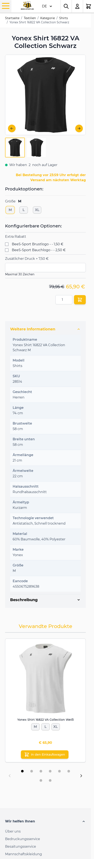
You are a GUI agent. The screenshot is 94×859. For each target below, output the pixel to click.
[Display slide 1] (22, 771)
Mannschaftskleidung (23, 854)
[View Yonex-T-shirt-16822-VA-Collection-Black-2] (36, 147)
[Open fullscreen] (45, 95)
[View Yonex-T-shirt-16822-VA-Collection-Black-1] (15, 147)
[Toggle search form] (66, 6)
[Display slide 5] (59, 771)
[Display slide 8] (50, 780)
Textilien (30, 18)
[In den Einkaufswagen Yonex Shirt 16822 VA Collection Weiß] (44, 754)
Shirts (63, 18)
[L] (23, 209)
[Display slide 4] (50, 771)
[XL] (37, 209)
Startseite (12, 18)
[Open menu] (6, 6)
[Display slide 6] (68, 771)
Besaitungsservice (20, 846)
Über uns (13, 831)
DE (47, 6)
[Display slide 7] (41, 780)
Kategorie (47, 18)
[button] (45, 821)
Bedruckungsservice (22, 839)
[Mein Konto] (77, 6)
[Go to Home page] (27, 5)
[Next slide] (81, 775)
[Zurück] (12, 128)
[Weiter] (79, 128)
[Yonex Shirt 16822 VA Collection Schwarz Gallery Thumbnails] (25, 147)
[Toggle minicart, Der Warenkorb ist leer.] (88, 6)
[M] (10, 209)
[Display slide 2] (31, 771)
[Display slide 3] (41, 771)
